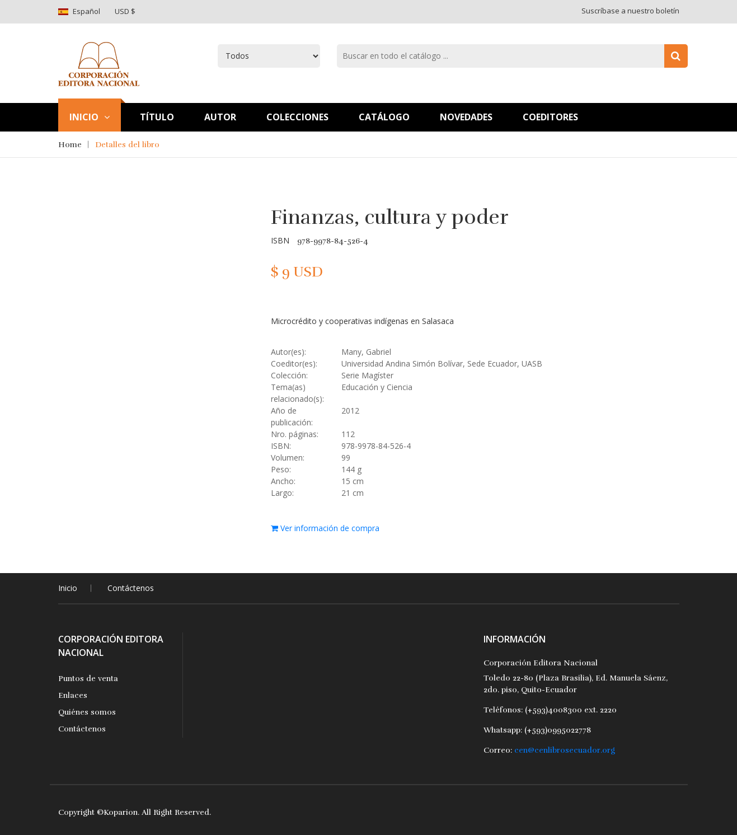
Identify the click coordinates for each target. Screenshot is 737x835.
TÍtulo (157, 117)
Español (86, 11)
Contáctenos (130, 588)
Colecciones (297, 117)
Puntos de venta (88, 678)
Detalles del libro (127, 144)
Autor (220, 117)
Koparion (121, 812)
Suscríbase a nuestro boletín (630, 11)
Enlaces (72, 695)
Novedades (466, 117)
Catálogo (384, 117)
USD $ (125, 11)
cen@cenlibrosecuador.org (564, 750)
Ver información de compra (325, 528)
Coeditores (550, 117)
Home (70, 144)
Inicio (89, 117)
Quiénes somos (87, 712)
